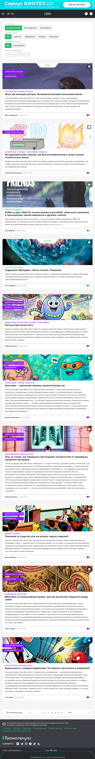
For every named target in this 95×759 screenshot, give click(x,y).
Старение (21, 383)
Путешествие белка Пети (19, 325)
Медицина (18, 209)
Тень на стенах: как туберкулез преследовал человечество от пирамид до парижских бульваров (46, 458)
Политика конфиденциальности (16, 731)
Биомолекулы (10, 152)
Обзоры (42, 37)
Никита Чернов (10, 628)
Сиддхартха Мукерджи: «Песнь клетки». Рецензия (33, 270)
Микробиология (26, 454)
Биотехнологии (11, 665)
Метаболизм (19, 91)
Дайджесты (30, 37)
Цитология (18, 267)
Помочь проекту (55, 728)
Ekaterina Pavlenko (11, 497)
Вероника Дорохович (12, 417)
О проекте (6, 728)
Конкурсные (19, 45)
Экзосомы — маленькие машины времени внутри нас (35, 385)
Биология (9, 91)
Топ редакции (30, 28)
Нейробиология (25, 665)
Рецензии (53, 37)
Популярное (45, 28)
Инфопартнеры (40, 728)
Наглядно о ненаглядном (27, 152)
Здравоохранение (12, 454)
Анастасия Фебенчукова (13, 173)
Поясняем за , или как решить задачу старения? (37, 536)
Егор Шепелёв (9, 230)
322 (70, 712)
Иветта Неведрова (11, 115)
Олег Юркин (9, 697)
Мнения (8, 533)
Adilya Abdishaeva (11, 346)
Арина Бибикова (10, 557)
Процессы (29, 91)
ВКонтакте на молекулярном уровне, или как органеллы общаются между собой (46, 598)
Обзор (47, 65)
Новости (17, 37)
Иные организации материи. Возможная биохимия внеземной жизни (43, 94)
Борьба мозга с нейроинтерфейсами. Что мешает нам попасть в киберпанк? (47, 668)
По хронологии (13, 28)
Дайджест (91, 194)
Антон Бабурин (10, 285)
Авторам (17, 728)
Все (8, 37)
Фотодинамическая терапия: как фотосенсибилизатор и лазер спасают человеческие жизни (44, 156)
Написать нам (70, 728)
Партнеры (26, 728)
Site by (51, 750)
